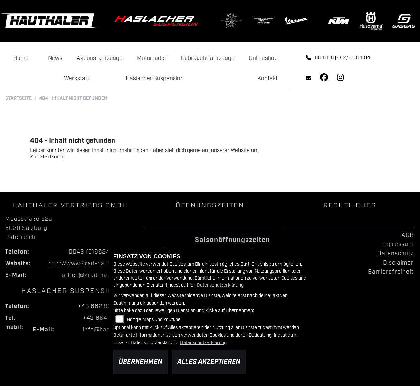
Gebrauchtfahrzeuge (207, 58)
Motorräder (152, 58)
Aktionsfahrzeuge (100, 58)
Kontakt (268, 78)
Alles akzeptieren (208, 361)
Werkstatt (76, 78)
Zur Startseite (46, 157)
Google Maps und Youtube (154, 320)
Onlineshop (263, 58)
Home (21, 58)
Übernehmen (140, 361)
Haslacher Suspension (155, 78)
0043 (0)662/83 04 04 (338, 58)
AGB (408, 235)
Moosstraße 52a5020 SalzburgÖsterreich (28, 228)
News (55, 58)
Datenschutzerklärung (220, 285)
